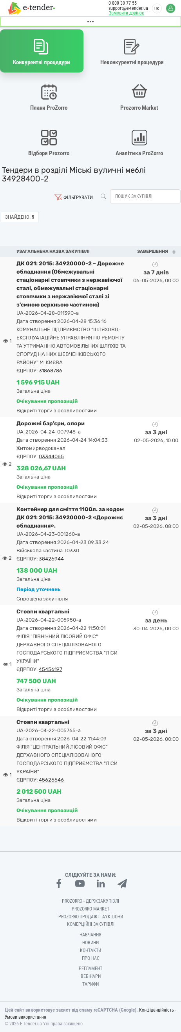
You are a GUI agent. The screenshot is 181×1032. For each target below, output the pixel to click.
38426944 (51, 559)
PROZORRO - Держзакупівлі (90, 901)
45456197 (50, 669)
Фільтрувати (78, 197)
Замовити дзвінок (126, 13)
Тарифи (90, 984)
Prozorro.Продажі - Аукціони (90, 917)
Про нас (91, 958)
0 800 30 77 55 (123, 3)
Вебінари (91, 976)
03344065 (51, 456)
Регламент (90, 968)
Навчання (90, 935)
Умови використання (25, 1017)
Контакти (90, 950)
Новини (90, 942)
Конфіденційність (156, 1010)
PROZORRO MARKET (90, 909)
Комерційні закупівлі (90, 924)
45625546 (51, 780)
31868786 (50, 371)
